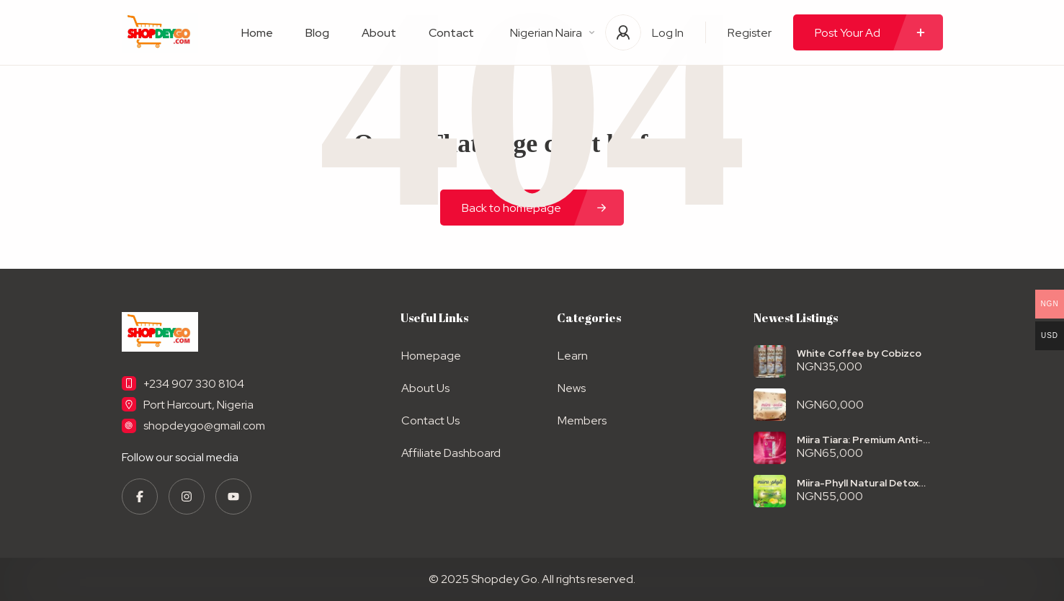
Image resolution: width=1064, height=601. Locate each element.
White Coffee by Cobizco (859, 353)
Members (581, 419)
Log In (668, 32)
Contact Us (430, 419)
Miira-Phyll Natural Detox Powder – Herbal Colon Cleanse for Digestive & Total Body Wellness (869, 483)
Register (750, 32)
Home (257, 32)
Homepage (430, 355)
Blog (317, 32)
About (379, 32)
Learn (572, 355)
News (571, 387)
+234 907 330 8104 (193, 383)
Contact (451, 32)
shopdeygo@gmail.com (204, 425)
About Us (425, 387)
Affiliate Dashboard (450, 450)
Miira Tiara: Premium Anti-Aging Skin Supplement (860, 440)
